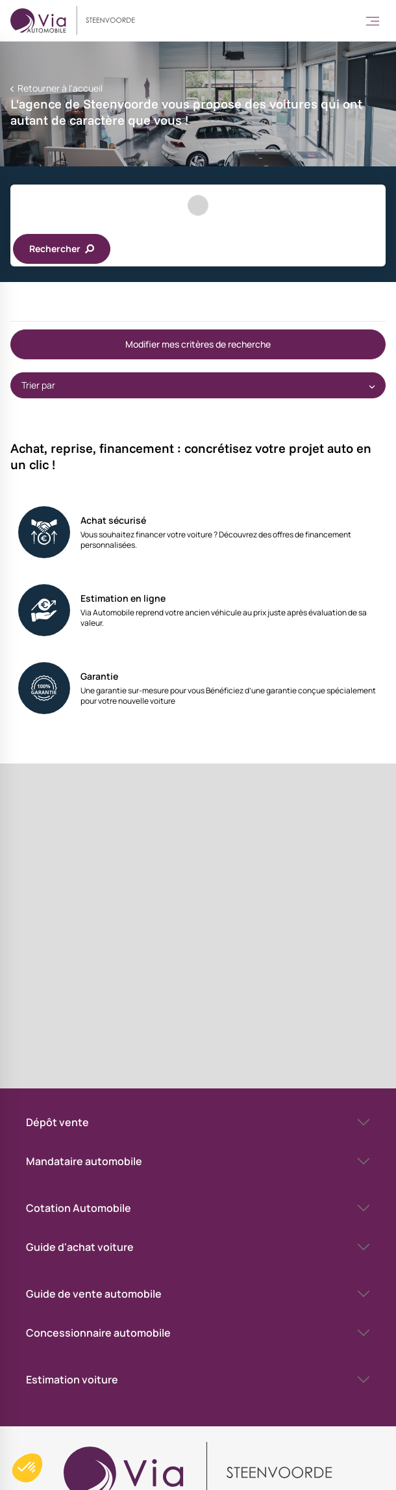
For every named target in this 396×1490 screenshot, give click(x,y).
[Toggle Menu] (373, 21)
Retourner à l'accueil (59, 88)
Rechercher (61, 248)
